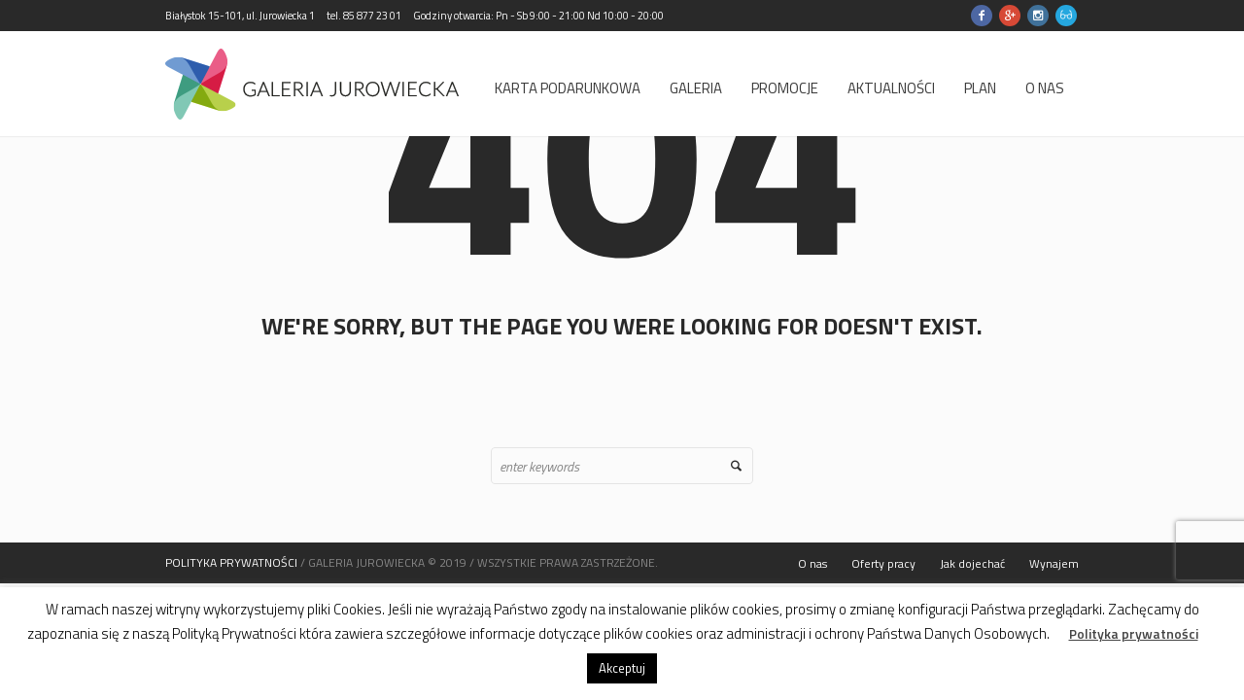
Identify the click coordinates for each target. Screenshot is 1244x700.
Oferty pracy (883, 563)
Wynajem (1054, 563)
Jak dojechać (972, 563)
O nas (812, 563)
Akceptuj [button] (622, 668)
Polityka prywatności (1133, 634)
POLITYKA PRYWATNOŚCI (231, 562)
